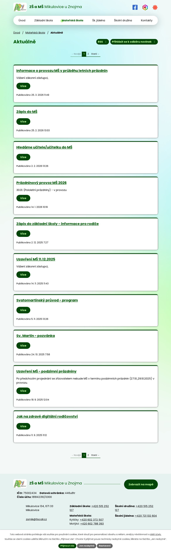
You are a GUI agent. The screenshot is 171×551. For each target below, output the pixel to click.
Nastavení (105, 545)
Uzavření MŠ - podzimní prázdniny (46, 371)
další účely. (155, 534)
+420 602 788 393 (92, 523)
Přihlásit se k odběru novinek (134, 42)
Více (23, 86)
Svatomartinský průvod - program (47, 300)
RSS (103, 42)
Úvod (16, 32)
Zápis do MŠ (26, 111)
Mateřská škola (35, 32)
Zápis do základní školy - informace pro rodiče (57, 223)
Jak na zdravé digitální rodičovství (47, 416)
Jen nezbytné (86, 545)
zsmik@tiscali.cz (36, 519)
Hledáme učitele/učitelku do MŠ (44, 147)
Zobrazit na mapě (141, 484)
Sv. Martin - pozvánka (35, 335)
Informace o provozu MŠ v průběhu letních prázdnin (62, 70)
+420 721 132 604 (146, 516)
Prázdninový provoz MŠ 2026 (41, 182)
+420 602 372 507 (92, 520)
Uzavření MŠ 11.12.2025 (35, 259)
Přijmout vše (67, 545)
